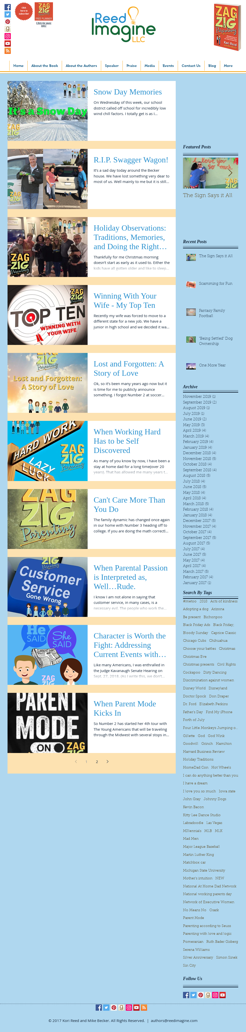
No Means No (194, 910)
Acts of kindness (223, 601)
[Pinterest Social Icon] (8, 22)
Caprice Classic (223, 633)
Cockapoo (191, 673)
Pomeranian (193, 942)
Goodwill (190, 744)
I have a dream (195, 783)
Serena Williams (196, 950)
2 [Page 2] (97, 761)
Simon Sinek (226, 958)
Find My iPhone (219, 712)
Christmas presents (198, 665)
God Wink (216, 736)
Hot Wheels (221, 768)
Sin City (189, 966)
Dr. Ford (189, 704)
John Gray (192, 799)
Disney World (194, 688)
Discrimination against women (208, 680)
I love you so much (199, 791)
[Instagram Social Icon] (8, 36)
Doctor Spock (194, 696)
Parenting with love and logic (207, 934)
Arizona (217, 609)
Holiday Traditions (198, 760)
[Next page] (107, 761)
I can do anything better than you (210, 776)
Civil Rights (226, 665)
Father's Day (193, 712)
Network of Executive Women (208, 902)
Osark (214, 910)
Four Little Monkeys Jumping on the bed (210, 728)
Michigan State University (204, 871)
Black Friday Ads (196, 625)
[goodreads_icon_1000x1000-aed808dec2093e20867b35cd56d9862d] (8, 29)
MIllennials (192, 831)
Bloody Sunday (195, 633)
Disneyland (218, 688)
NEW (219, 878)
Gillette (189, 736)
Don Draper (219, 696)
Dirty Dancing (214, 673)
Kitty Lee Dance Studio (202, 815)
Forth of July (194, 720)
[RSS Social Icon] (8, 51)
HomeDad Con (195, 768)
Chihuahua (218, 641)
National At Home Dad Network (209, 886)
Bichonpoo (213, 617)
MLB (208, 831)
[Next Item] (230, 173)
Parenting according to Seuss (207, 926)
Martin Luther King (198, 855)
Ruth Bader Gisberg (222, 942)
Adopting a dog (195, 609)
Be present (192, 617)
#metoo (190, 601)
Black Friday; (223, 625)
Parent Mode (193, 918)
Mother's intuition (197, 878)
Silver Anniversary (198, 958)
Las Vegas (214, 823)
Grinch (207, 744)
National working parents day (207, 894)
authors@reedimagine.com (174, 1020)
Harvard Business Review (204, 752)
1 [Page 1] (86, 761)
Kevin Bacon (193, 807)
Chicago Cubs (194, 641)
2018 (203, 601)
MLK (218, 831)
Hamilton (224, 744)
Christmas (227, 649)
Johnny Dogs (215, 799)
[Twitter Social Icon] (8, 14)
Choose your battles (199, 649)
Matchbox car (194, 863)
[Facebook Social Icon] (8, 7)
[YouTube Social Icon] (8, 43)
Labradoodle (193, 823)
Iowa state (227, 791)
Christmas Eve (195, 657)
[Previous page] (75, 761)
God (201, 736)
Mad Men (191, 839)
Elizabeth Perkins (213, 704)
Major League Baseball (201, 847)
